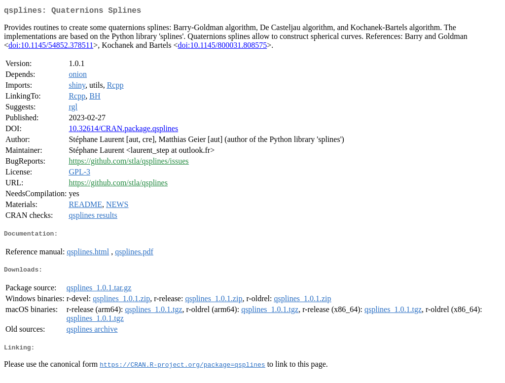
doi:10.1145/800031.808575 (222, 47)
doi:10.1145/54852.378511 (50, 47)
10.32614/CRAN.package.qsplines (123, 130)
